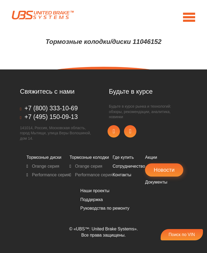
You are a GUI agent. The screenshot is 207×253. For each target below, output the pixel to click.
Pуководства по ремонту (104, 208)
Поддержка (91, 199)
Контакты (122, 175)
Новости (164, 170)
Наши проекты (94, 190)
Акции (151, 157)
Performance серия (48, 175)
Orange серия (42, 166)
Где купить (123, 157)
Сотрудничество (129, 166)
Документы (156, 182)
